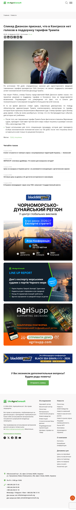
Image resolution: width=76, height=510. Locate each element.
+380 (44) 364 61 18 (13, 490)
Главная (6, 15)
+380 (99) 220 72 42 (13, 484)
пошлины (18, 137)
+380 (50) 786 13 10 (33, 493)
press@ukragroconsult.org (30, 498)
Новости (14, 15)
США (12, 137)
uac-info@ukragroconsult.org (25, 495)
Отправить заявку (38, 383)
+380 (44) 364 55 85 (13, 487)
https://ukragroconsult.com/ (15, 429)
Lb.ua (30, 34)
